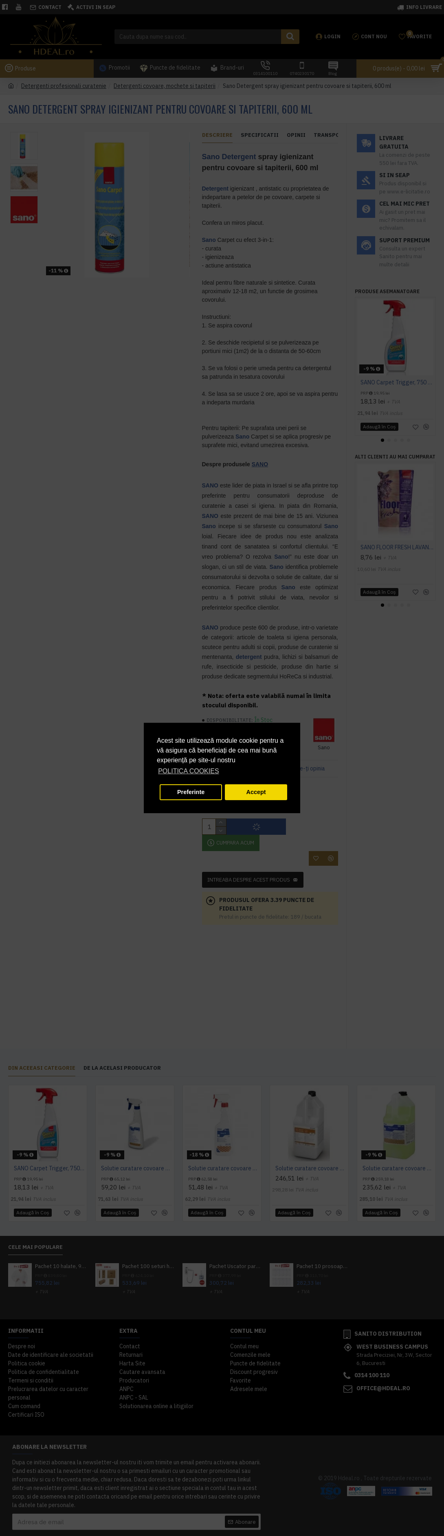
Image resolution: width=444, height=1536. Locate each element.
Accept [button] (256, 792)
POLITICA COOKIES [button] (188, 771)
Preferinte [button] (190, 792)
